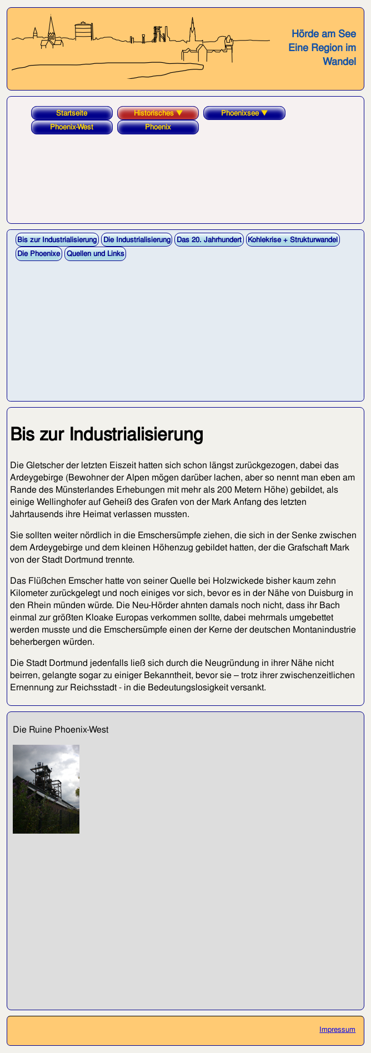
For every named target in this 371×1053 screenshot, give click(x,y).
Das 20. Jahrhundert (209, 239)
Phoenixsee (244, 113)
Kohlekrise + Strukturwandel (293, 239)
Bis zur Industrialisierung (57, 239)
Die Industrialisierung (137, 239)
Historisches (158, 113)
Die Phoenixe (38, 253)
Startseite (71, 113)
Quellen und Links (95, 253)
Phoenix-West (71, 127)
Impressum (337, 1029)
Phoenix (158, 127)
